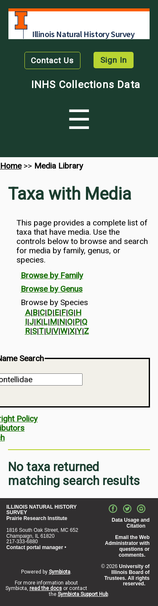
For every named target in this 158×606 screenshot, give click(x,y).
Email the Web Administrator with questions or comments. (127, 546)
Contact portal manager (34, 547)
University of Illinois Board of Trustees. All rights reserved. (127, 575)
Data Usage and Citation (131, 523)
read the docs (45, 588)
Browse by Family (52, 275)
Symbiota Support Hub (83, 594)
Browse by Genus (52, 289)
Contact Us (52, 60)
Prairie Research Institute (36, 518)
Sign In (113, 60)
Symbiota (59, 572)
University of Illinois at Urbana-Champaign (21, 20)
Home (10, 166)
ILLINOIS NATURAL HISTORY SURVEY (41, 510)
